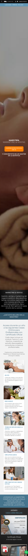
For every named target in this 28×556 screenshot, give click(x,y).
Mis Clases (20, 5)
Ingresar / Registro (23, 1)
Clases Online (8, 5)
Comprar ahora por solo (14, 148)
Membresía (14, 5)
